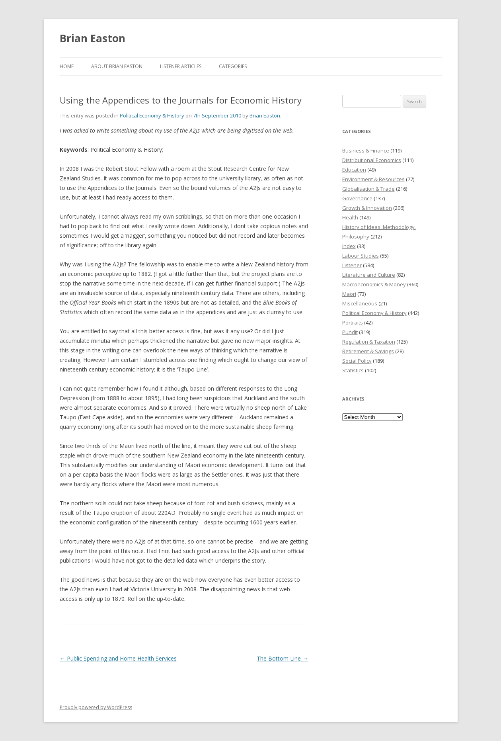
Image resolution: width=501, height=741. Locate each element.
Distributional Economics (371, 160)
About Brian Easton (116, 66)
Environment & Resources (373, 179)
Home (67, 66)
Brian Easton (92, 38)
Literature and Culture (368, 274)
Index (349, 246)
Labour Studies (360, 255)
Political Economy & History (152, 115)
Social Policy (357, 360)
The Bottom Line (282, 658)
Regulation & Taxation (368, 341)
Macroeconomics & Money (374, 284)
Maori (349, 293)
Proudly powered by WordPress (96, 707)
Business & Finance (365, 150)
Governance (357, 198)
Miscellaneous (359, 303)
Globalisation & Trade (368, 188)
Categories (233, 66)
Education (354, 169)
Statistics (353, 370)
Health (350, 217)
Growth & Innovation (367, 207)
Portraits (352, 322)
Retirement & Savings (368, 351)
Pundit (350, 332)
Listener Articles (180, 66)
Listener (352, 265)
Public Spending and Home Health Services (118, 658)
